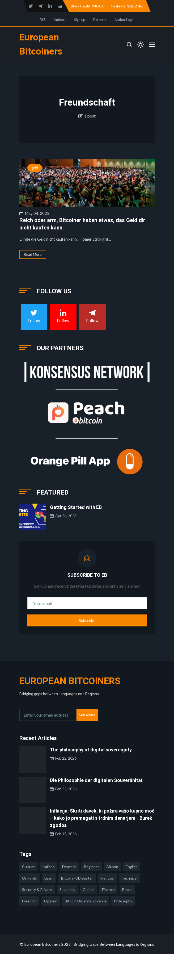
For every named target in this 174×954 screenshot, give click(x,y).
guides (89, 889)
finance (108, 889)
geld (34, 168)
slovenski (67, 889)
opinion (50, 901)
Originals (29, 878)
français (107, 878)
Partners (100, 20)
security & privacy (37, 889)
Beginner (91, 866)
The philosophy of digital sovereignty (91, 749)
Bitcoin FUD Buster (77, 878)
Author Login (124, 20)
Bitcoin (112, 866)
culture (28, 866)
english (132, 866)
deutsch (69, 866)
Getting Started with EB (76, 507)
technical (129, 878)
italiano (48, 866)
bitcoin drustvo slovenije (86, 901)
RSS (43, 20)
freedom (29, 901)
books (127, 889)
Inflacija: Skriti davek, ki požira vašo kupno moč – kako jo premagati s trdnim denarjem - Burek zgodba (102, 818)
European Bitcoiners (69, 681)
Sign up (79, 20)
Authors (60, 20)
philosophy (123, 901)
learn (49, 878)
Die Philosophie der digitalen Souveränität (96, 780)
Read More (33, 254)
